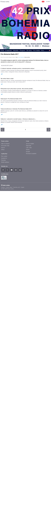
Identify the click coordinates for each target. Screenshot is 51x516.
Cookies (3, 413)
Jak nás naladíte (30, 370)
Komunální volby (5, 371)
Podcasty (3, 386)
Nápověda (28, 371)
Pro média (36, 50)
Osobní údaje (9, 413)
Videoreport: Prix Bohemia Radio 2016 (11, 259)
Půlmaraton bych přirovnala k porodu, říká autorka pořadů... (17, 216)
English (22, 413)
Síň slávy (29, 50)
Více (43, 50)
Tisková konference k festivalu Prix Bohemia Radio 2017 (16, 302)
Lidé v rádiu (29, 373)
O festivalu (8, 50)
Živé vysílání (4, 382)
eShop (2, 375)
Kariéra (27, 375)
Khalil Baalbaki (21, 85)
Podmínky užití (16, 413)
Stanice (3, 373)
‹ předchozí (2, 356)
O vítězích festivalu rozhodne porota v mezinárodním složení (17, 130)
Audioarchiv (4, 384)
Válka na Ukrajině (5, 370)
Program (22, 50)
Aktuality (15, 50)
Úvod (2, 50)
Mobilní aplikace (5, 388)
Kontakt (28, 377)
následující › (48, 356)
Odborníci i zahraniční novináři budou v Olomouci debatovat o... (18, 345)
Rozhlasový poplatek (31, 379)
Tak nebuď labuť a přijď (7, 173)
